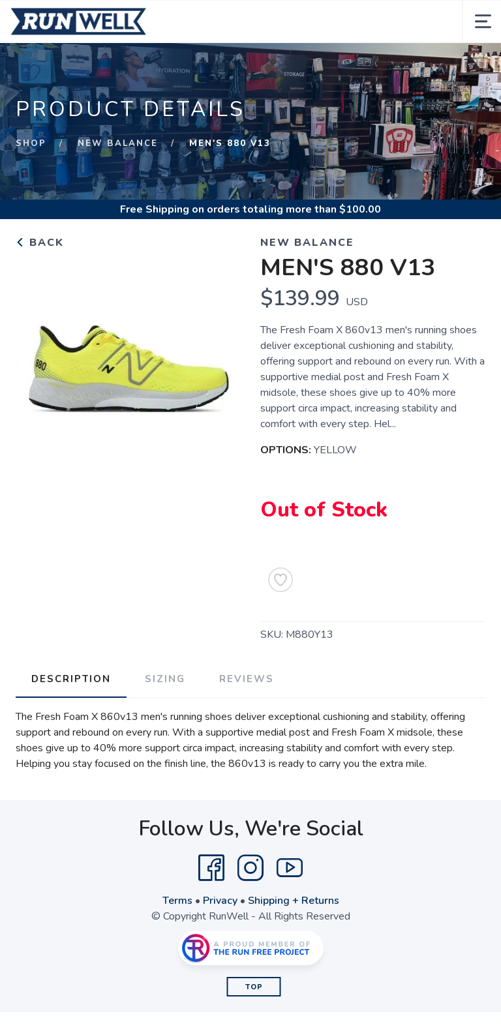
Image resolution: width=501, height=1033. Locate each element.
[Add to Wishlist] (280, 579)
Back (40, 242)
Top (254, 987)
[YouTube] (289, 868)
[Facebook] (211, 868)
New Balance (118, 143)
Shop (31, 143)
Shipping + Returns (293, 900)
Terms (177, 900)
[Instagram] (250, 868)
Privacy (220, 900)
